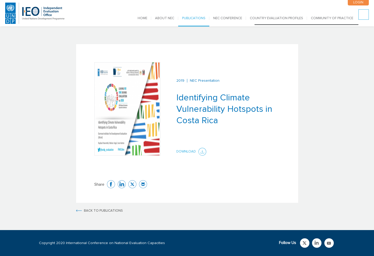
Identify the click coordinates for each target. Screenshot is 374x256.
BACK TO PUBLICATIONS (103, 210)
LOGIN (358, 2)
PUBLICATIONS (193, 18)
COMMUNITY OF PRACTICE (332, 18)
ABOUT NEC (164, 18)
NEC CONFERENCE (227, 18)
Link (305, 243)
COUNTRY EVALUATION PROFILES (276, 18)
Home (142, 18)
